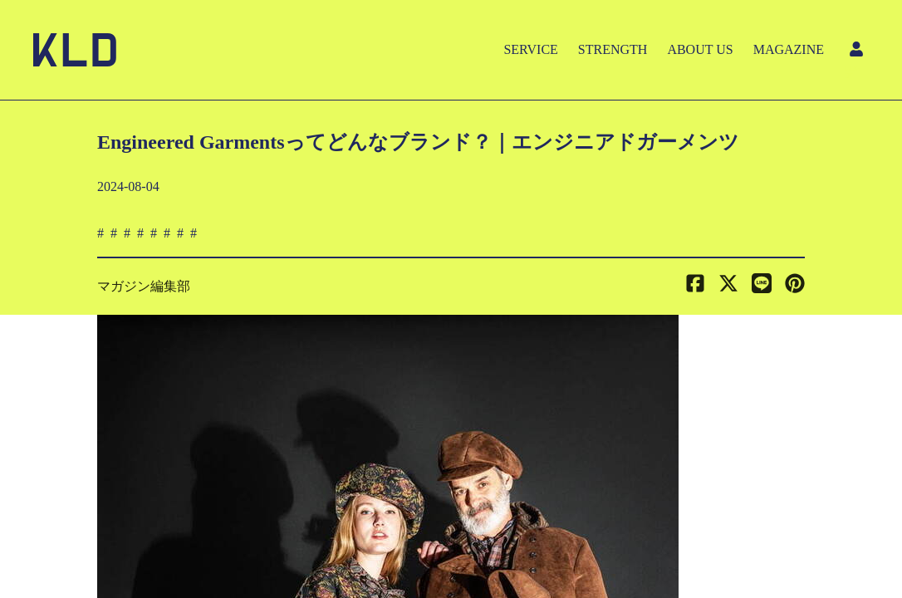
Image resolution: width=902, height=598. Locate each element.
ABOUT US (700, 49)
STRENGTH (613, 49)
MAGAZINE (788, 49)
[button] (795, 286)
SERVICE (530, 49)
